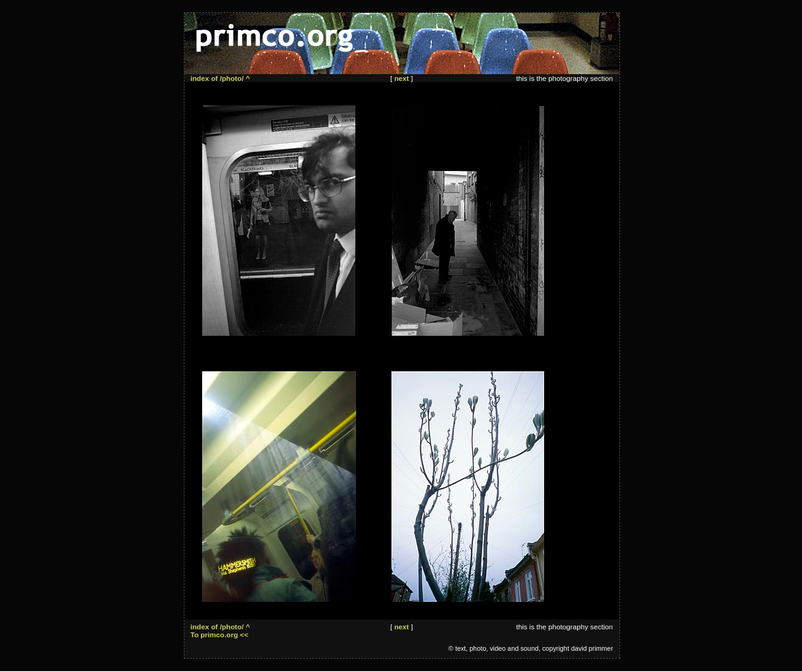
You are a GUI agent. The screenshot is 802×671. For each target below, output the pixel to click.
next (401, 78)
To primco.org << (220, 635)
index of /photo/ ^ (220, 78)
